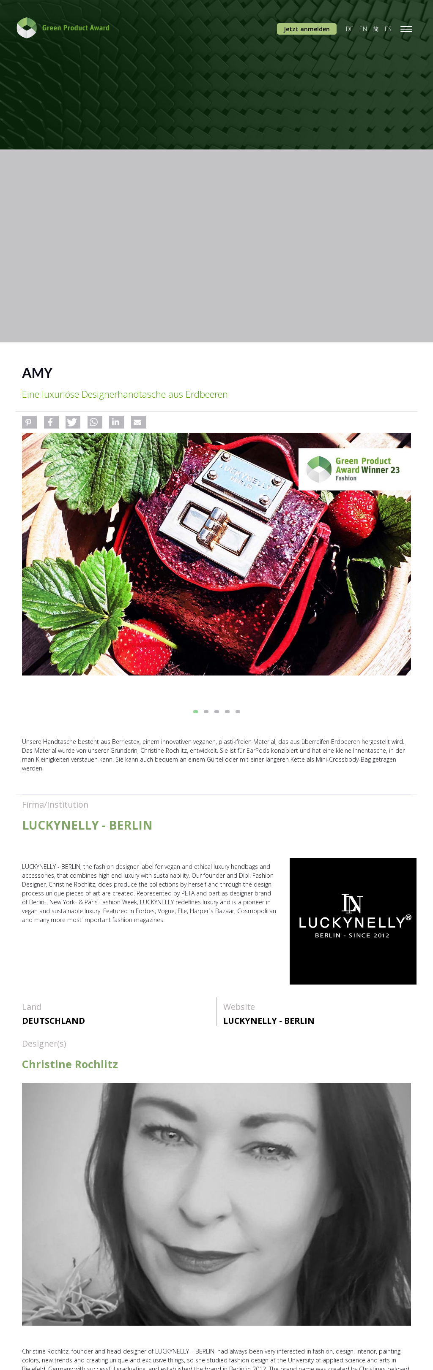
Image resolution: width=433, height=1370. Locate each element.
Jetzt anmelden (307, 29)
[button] (29, 422)
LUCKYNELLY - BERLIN (269, 1020)
